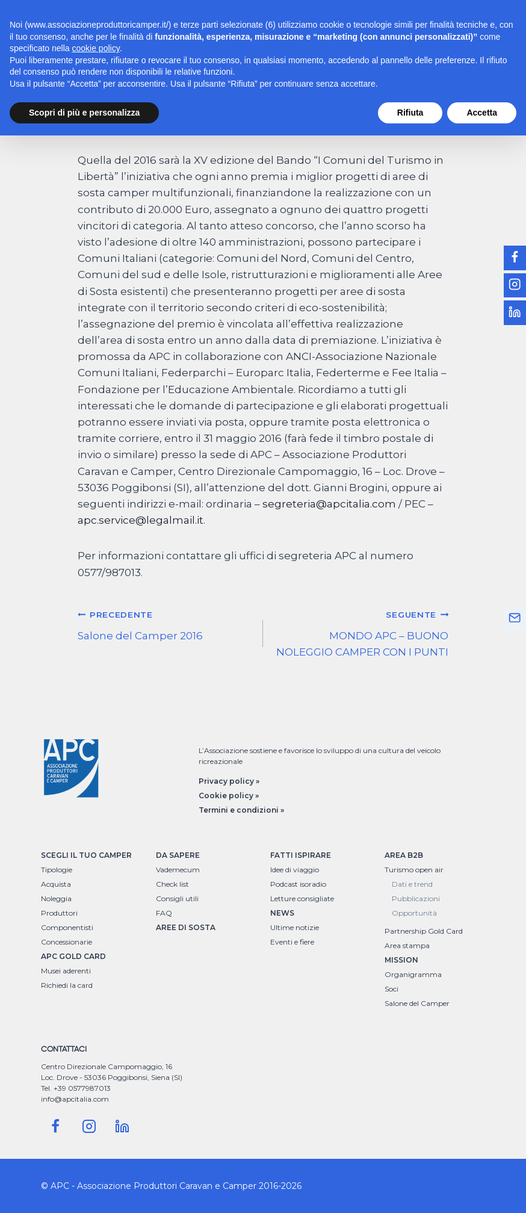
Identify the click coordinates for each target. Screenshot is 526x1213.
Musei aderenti (66, 970)
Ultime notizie (294, 927)
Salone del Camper (417, 1003)
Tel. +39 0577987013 (76, 1088)
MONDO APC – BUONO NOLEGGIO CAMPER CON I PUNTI (360, 632)
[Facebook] (55, 1126)
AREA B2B (404, 855)
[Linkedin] (122, 1126)
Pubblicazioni (416, 898)
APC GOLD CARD (73, 956)
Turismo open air (414, 869)
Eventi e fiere (292, 941)
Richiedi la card (67, 985)
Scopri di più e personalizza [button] (84, 112)
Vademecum (178, 869)
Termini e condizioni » (241, 809)
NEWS (282, 912)
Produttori (59, 912)
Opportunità (414, 912)
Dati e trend (412, 884)
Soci (391, 988)
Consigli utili (177, 898)
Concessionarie (66, 941)
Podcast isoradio (298, 884)
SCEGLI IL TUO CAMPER (86, 855)
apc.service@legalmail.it (140, 520)
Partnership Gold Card (424, 930)
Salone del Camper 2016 (165, 624)
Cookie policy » (229, 795)
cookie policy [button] (96, 48)
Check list (172, 884)
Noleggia (56, 898)
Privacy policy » (229, 781)
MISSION (401, 959)
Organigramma (413, 974)
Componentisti (67, 927)
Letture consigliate (302, 898)
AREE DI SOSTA (185, 927)
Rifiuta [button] (410, 112)
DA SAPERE (178, 855)
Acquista (56, 884)
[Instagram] (89, 1126)
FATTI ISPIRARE (300, 855)
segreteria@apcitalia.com (329, 504)
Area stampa (407, 945)
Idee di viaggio (294, 869)
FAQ (164, 912)
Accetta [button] (481, 112)
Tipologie (56, 869)
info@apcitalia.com (75, 1098)
